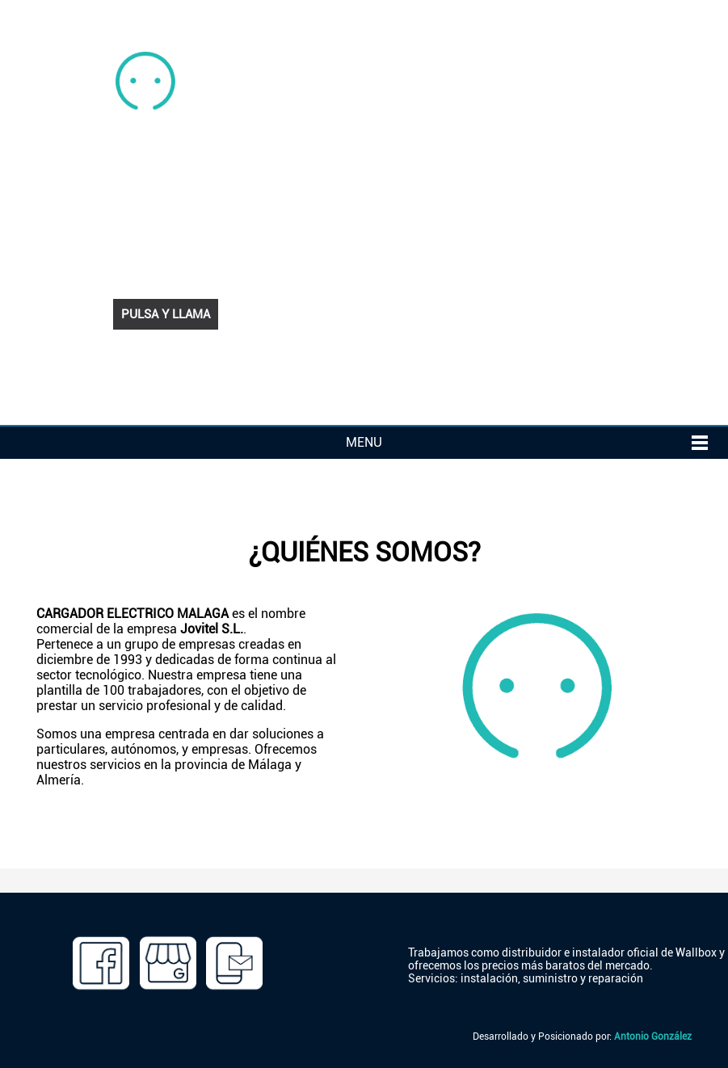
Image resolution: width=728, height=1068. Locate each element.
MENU (364, 442)
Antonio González (653, 1036)
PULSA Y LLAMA (165, 314)
